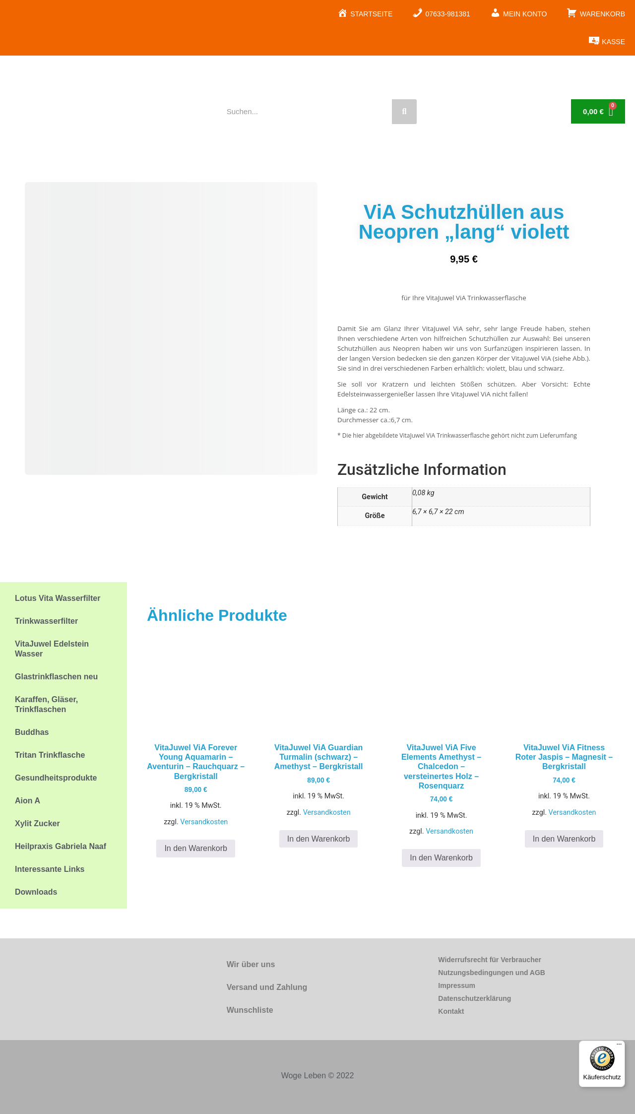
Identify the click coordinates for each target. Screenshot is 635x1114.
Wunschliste (250, 1010)
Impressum (456, 985)
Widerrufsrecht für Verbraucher (489, 960)
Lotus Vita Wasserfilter (58, 598)
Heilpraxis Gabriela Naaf (60, 846)
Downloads (36, 892)
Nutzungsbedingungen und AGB (491, 973)
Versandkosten (204, 822)
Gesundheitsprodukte (56, 778)
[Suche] (404, 111)
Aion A (27, 800)
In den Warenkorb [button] (195, 848)
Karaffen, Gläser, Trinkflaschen (46, 704)
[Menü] (619, 1046)
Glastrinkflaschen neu (56, 676)
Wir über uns (251, 964)
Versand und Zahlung (267, 987)
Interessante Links (50, 869)
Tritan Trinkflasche (50, 755)
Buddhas (32, 732)
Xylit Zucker (37, 823)
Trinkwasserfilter (46, 621)
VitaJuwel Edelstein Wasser (52, 649)
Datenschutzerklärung (474, 998)
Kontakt (451, 1011)
